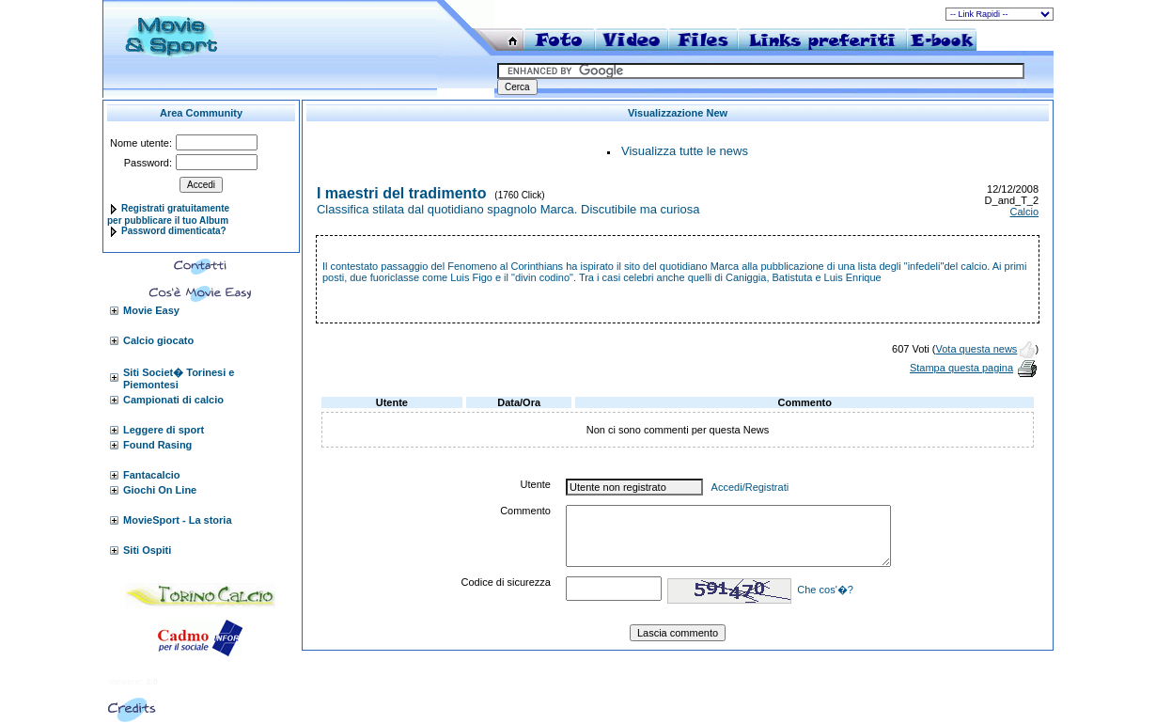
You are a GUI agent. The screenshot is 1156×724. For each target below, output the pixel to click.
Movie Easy (151, 310)
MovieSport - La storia (177, 520)
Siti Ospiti (147, 550)
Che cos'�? (825, 589)
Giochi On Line (159, 490)
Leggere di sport (163, 429)
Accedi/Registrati (750, 487)
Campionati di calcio (173, 399)
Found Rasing (157, 444)
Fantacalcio (151, 474)
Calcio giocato (158, 340)
